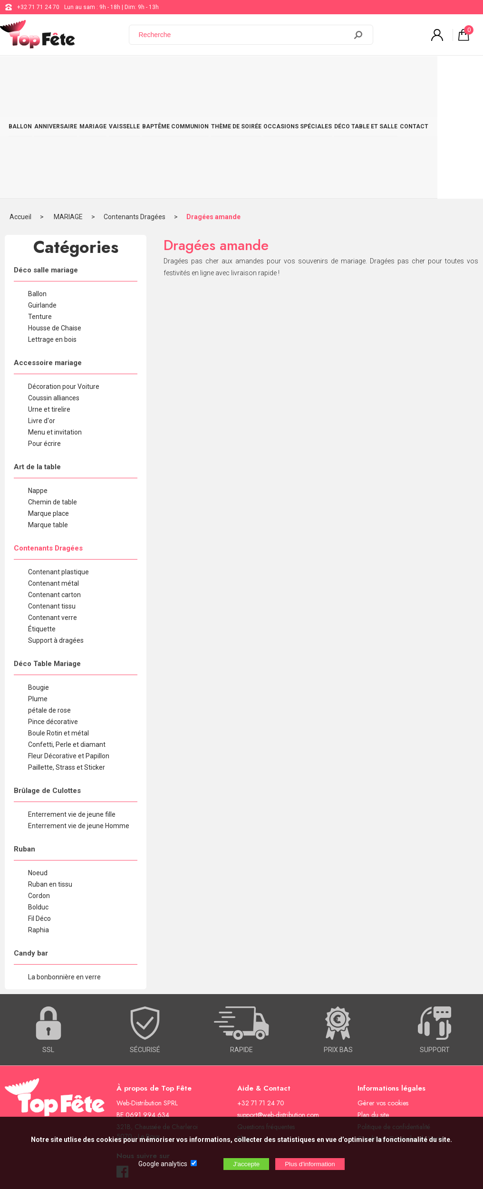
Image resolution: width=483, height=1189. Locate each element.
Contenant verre (52, 503)
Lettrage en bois (52, 225)
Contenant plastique (58, 457)
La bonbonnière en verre (64, 862)
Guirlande (42, 190)
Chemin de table (52, 387)
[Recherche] (244, 35)
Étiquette (42, 514)
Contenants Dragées (134, 102)
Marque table (48, 410)
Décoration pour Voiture (63, 272)
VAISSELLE (141, 72)
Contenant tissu (52, 491)
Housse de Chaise (54, 213)
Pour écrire (44, 329)
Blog (243, 1024)
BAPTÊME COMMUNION (198, 72)
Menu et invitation (55, 317)
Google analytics (162, 1164)
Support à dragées (56, 526)
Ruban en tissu (50, 769)
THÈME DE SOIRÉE (264, 72)
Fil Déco (39, 804)
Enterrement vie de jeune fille (72, 700)
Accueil (20, 102)
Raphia (38, 815)
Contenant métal (53, 469)
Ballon (37, 179)
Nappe (38, 376)
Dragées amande (213, 102)
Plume (38, 584)
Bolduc (38, 792)
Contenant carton (54, 480)
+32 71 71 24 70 (38, 7)
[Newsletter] (157, 1110)
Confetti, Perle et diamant (67, 630)
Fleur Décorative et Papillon (68, 641)
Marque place (48, 399)
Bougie (38, 573)
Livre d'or (41, 306)
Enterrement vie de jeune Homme (78, 711)
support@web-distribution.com (278, 1000)
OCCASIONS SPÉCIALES (331, 72)
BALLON (23, 72)
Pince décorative (53, 607)
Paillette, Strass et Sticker (66, 653)
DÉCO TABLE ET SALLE (404, 72)
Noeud (38, 758)
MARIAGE (105, 72)
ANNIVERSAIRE (63, 72)
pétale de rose (49, 595)
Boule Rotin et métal (58, 618)
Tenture (40, 202)
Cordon (39, 781)
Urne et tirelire (49, 295)
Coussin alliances (53, 283)
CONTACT (457, 72)
